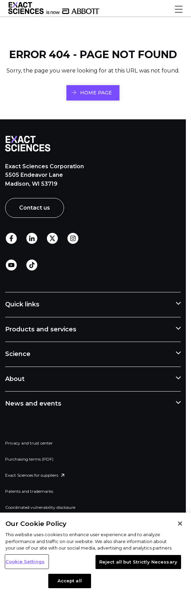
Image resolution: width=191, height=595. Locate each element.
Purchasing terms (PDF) (29, 459)
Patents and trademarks (29, 491)
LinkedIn (32, 238)
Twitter (52, 238)
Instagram (73, 238)
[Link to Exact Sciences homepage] (53, 12)
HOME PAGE (96, 93)
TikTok (32, 265)
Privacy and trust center (29, 443)
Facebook (11, 238)
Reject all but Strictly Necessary (138, 562)
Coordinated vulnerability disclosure (40, 507)
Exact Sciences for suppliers (31, 475)
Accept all (70, 580)
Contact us (34, 207)
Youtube (11, 265)
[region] (95, 554)
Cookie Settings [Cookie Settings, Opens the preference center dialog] (24, 561)
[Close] (180, 523)
